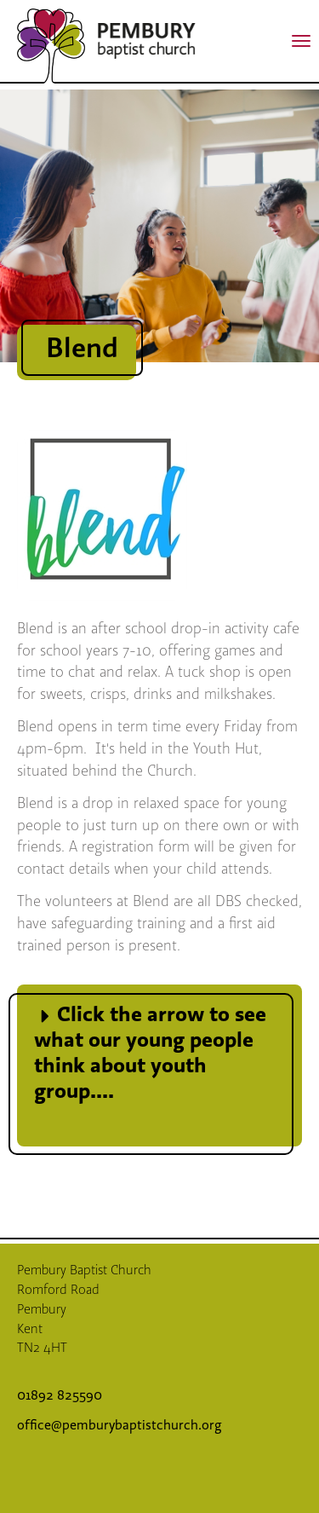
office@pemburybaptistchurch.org (119, 1425)
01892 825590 (61, 1395)
